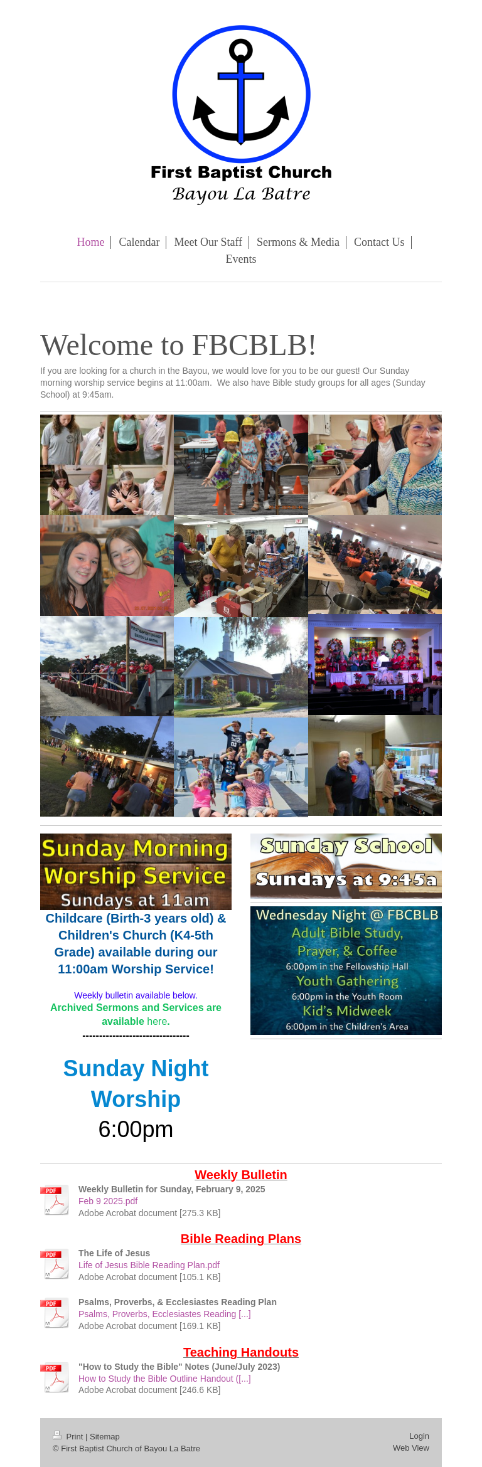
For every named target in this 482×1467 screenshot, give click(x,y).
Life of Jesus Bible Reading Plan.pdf (149, 1265)
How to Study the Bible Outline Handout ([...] (164, 1379)
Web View (411, 1448)
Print (69, 1436)
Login (419, 1436)
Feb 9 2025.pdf (107, 1201)
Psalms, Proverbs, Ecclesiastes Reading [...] (164, 1314)
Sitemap (105, 1436)
